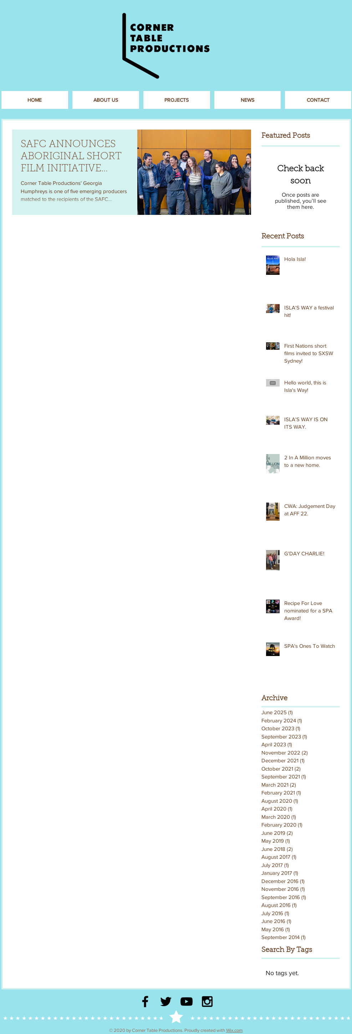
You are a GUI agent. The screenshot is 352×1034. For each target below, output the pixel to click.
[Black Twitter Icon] (165, 1001)
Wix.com (234, 1030)
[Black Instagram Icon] (207, 1001)
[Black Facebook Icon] (145, 1001)
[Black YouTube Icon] (186, 1001)
